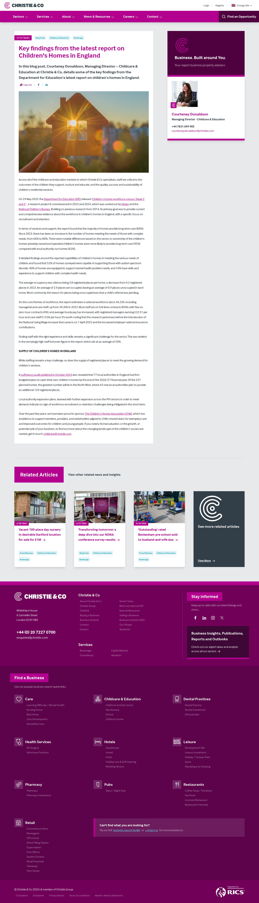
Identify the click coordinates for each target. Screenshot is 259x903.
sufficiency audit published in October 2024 (46, 375)
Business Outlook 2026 (132, 620)
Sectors (20, 16)
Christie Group (88, 606)
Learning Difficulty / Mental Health (45, 705)
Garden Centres (35, 856)
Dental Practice (193, 705)
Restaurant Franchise (196, 804)
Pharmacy (33, 784)
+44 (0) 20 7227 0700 (36, 632)
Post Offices (33, 852)
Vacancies (124, 629)
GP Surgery (33, 747)
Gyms (188, 761)
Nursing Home (35, 709)
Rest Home (33, 714)
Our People (125, 624)
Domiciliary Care (35, 723)
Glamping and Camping (197, 766)
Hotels (109, 741)
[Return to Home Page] (24, 5)
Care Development (37, 719)
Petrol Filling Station (38, 842)
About (68, 16)
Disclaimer (38, 895)
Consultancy (87, 655)
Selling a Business (129, 615)
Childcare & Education (122, 698)
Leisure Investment (195, 752)
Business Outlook (89, 620)
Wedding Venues (115, 766)
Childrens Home (115, 719)
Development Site (195, 747)
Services (45, 16)
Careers (130, 16)
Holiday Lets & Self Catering (121, 761)
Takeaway (32, 866)
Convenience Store (37, 828)
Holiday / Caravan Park (197, 757)
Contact (155, 16)
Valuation (116, 655)
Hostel (109, 752)
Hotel (109, 757)
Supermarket (34, 847)
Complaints (22, 895)
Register (219, 5)
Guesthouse (112, 747)
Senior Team (126, 601)
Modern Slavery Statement (109, 895)
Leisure (189, 741)
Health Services (38, 741)
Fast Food (190, 795)
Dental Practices (196, 698)
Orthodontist (192, 714)
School (109, 714)
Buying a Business (89, 615)
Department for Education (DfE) (62, 199)
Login (206, 5)
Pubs (108, 784)
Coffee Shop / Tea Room (198, 790)
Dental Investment (195, 709)
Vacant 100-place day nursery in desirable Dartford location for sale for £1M (40, 534)
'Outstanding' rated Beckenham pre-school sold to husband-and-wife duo (158, 534)
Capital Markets (119, 650)
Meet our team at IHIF (131, 606)
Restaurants (193, 784)
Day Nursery (112, 709)
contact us (151, 830)
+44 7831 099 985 (183, 126)
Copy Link (26, 84)
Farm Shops (33, 870)
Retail (30, 822)
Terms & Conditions (79, 895)
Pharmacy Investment (39, 795)
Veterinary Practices (38, 752)
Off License (33, 838)
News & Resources (99, 16)
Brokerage (85, 650)
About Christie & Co (90, 601)
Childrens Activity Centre (119, 705)
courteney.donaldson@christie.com (193, 131)
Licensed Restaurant (196, 800)
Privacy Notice (56, 895)
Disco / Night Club (116, 790)
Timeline (84, 610)
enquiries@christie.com (32, 637)
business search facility (126, 830)
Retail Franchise (35, 861)
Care (29, 698)
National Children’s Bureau (34, 209)
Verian (125, 204)
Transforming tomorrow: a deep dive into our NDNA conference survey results (99, 534)
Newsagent (33, 833)
